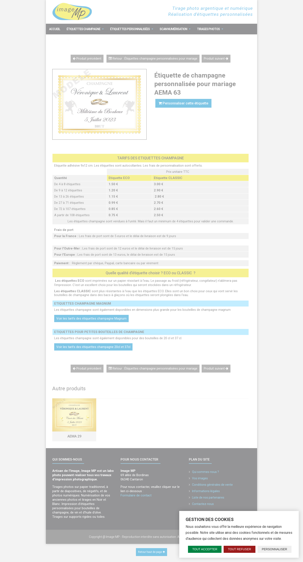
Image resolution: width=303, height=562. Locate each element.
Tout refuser (239, 549)
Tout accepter (204, 549)
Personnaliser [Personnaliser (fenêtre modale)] (274, 549)
